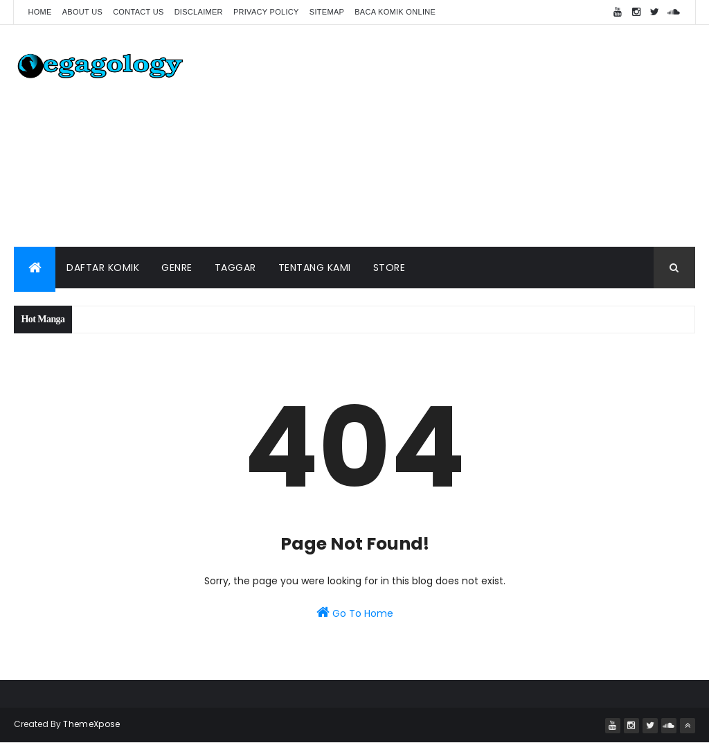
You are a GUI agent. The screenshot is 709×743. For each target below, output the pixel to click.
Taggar (235, 267)
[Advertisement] (443, 136)
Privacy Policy (266, 12)
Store (389, 267)
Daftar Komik (102, 267)
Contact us (138, 12)
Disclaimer (198, 12)
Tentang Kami (314, 267)
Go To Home (354, 612)
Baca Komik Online (395, 12)
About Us (82, 12)
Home (39, 12)
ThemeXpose (91, 724)
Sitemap (326, 12)
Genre (176, 267)
